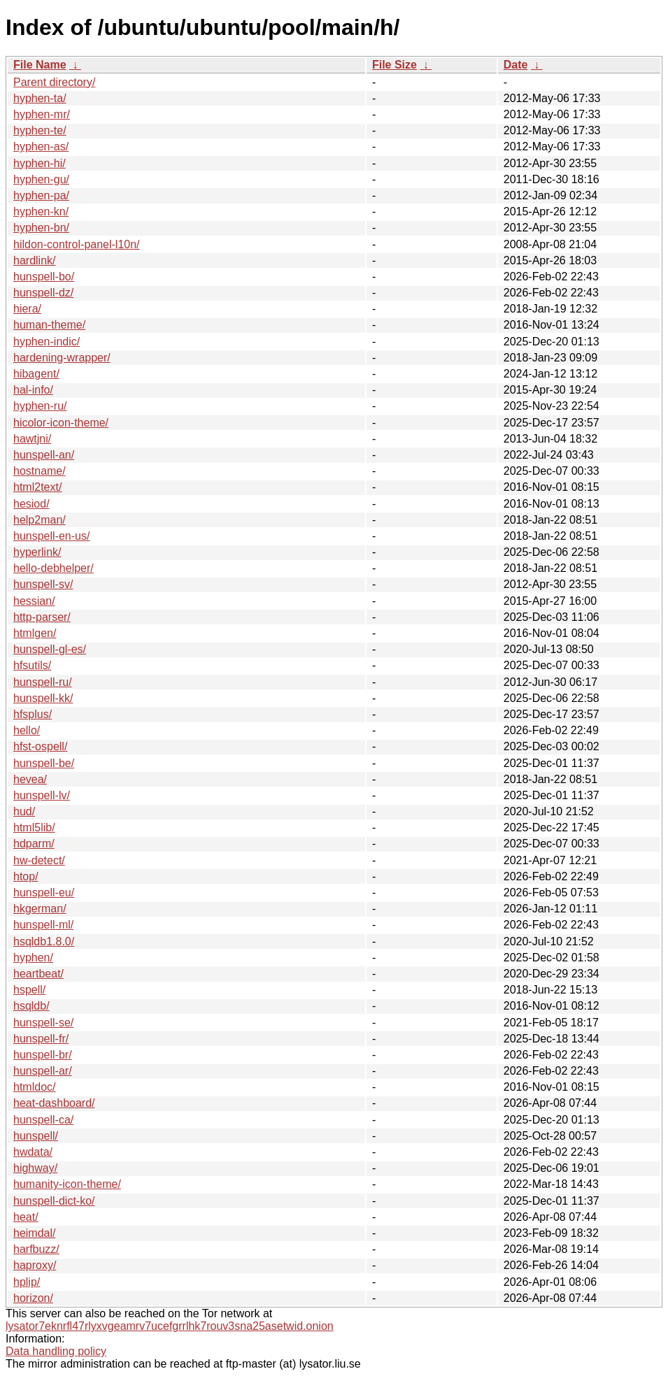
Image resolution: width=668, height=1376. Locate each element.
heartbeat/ (38, 974)
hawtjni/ (32, 439)
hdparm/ (34, 844)
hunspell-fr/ (41, 1039)
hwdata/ (32, 1152)
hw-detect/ (39, 860)
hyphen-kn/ (41, 211)
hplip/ (26, 1282)
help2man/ (39, 520)
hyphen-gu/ (41, 179)
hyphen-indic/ (46, 341)
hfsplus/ (32, 714)
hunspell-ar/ (42, 1071)
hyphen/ (33, 957)
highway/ (35, 1168)
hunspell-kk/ (43, 698)
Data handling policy (56, 1351)
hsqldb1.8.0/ (43, 941)
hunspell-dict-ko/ (54, 1201)
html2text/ (37, 487)
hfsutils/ (32, 665)
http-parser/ (42, 617)
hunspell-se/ (43, 1023)
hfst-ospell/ (40, 746)
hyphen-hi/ (39, 163)
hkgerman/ (39, 909)
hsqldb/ (31, 1006)
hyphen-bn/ (41, 228)
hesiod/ (31, 504)
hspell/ (29, 990)
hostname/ (39, 471)
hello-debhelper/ (53, 568)
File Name (39, 65)
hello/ (26, 730)
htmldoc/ (34, 1087)
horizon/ (33, 1298)
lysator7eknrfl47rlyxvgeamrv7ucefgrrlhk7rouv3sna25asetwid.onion (170, 1326)
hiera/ (27, 309)
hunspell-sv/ (43, 584)
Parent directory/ (54, 82)
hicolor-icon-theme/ (60, 423)
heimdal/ (34, 1233)
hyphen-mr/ (41, 114)
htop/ (25, 876)
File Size (394, 65)
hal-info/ (33, 390)
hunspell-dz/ (43, 293)
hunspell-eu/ (43, 892)
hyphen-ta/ (39, 98)
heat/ (25, 1217)
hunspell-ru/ (42, 682)
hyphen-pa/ (41, 195)
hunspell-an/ (43, 455)
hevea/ (30, 779)
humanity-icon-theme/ (67, 1184)
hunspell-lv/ (41, 795)
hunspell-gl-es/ (49, 649)
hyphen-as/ (41, 146)
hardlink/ (34, 260)
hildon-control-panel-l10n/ (76, 244)
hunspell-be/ (43, 763)
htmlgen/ (34, 633)
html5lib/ (34, 827)
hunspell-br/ (42, 1055)
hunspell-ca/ (43, 1120)
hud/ (24, 811)
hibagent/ (36, 374)
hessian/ (34, 601)
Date (516, 65)
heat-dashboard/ (54, 1103)
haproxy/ (34, 1265)
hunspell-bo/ (43, 276)
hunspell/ (35, 1136)
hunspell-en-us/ (51, 536)
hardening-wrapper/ (62, 358)
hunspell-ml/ (43, 925)
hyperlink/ (37, 552)
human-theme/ (49, 325)
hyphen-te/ (39, 130)
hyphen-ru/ (40, 406)
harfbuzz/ (36, 1249)
